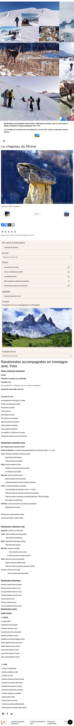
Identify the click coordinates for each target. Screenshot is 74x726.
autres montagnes (25, 126)
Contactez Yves (6, 382)
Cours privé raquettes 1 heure (10, 649)
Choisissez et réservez (11, 247)
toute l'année (6, 613)
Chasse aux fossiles (10, 548)
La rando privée (5, 621)
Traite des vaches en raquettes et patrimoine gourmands (22, 493)
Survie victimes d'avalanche (9, 429)
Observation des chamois (12, 507)
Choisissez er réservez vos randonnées (13, 378)
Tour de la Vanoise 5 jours (8, 602)
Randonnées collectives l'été (13, 527)
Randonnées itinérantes (11, 581)
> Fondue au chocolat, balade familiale (12, 704)
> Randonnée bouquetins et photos (11, 686)
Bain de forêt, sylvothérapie (14, 537)
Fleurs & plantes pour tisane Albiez (14, 534)
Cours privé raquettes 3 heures (10, 657)
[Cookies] (4, 722)
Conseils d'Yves (7, 396)
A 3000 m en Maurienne (12, 530)
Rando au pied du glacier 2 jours (10, 588)
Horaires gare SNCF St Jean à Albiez (12, 518)
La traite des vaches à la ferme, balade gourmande (20, 482)
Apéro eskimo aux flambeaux (13, 500)
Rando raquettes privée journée (10, 646)
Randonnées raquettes (8, 407)
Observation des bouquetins (13, 457)
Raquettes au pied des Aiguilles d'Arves (13, 639)
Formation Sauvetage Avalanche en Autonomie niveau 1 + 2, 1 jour (28, 450)
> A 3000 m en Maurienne (8, 668)
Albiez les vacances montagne (10, 421)
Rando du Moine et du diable (13, 461)
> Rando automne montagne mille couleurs (14, 707)
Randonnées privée (9, 609)
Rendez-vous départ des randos (10, 404)
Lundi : (3, 454)
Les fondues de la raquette (13, 471)
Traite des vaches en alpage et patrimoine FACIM (20, 566)
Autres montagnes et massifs (37, 272)
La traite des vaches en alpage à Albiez (18, 555)
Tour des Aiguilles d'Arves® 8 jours (11, 606)
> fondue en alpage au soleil (9, 672)
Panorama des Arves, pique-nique (11, 632)
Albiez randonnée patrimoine (13, 371)
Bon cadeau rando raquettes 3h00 (13, 446)
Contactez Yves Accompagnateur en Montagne (21, 305)
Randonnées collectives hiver (13, 443)
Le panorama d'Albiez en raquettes (14, 486)
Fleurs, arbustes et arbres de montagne (37, 281)
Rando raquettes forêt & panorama (15, 478)
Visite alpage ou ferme (7, 414)
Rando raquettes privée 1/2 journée (11, 642)
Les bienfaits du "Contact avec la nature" (13, 432)
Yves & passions (6, 411)
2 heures (33, 489)
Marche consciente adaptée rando (15, 562)
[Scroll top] (70, 722)
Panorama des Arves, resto (9, 628)
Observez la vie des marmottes (12, 559)
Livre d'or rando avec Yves (12, 296)
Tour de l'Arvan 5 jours (7, 598)
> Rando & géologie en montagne (11, 693)
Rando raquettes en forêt (11, 464)
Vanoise (14, 126)
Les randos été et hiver (37, 267)
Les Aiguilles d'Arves (37, 276)
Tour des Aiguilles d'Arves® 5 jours (11, 595)
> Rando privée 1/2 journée (9, 700)
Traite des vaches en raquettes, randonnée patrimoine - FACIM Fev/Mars (27, 496)
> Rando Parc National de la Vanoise (12, 689)
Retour (37, 214)
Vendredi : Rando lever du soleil (10, 569)
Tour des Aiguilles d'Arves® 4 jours (11, 591)
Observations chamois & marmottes (37, 285)
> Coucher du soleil (7, 675)
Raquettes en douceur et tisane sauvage (18, 454)
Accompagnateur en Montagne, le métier (13, 400)
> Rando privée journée (8, 697)
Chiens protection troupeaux (9, 425)
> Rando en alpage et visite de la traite (12, 679)
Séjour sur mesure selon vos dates (11, 584)
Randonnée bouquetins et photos (13, 541)
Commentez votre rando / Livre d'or (12, 389)
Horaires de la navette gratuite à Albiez (12, 514)
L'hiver (5, 617)
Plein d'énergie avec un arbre (18, 552)
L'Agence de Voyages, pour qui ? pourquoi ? (14, 436)
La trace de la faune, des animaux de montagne (18, 503)
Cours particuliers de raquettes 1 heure (16, 489)
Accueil (3, 375)
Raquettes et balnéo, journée (9, 635)
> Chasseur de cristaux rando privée (12, 682)
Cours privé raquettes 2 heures (10, 653)
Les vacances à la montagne (9, 418)
